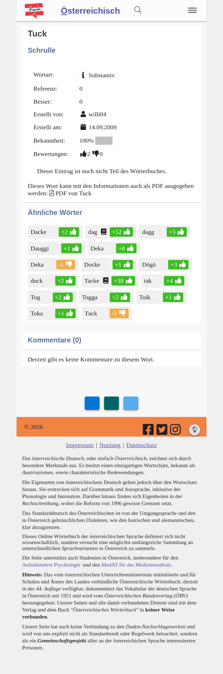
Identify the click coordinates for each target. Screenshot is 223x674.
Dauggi (40, 248)
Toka (37, 313)
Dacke (39, 231)
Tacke (92, 280)
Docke (92, 264)
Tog (36, 297)
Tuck (91, 313)
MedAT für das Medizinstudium (136, 565)
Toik (145, 297)
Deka (98, 248)
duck (37, 280)
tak (148, 280)
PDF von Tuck (73, 193)
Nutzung (110, 445)
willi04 (97, 114)
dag (93, 231)
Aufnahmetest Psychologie (51, 565)
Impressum (80, 445)
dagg (148, 231)
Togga (90, 297)
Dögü (149, 264)
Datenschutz (141, 445)
